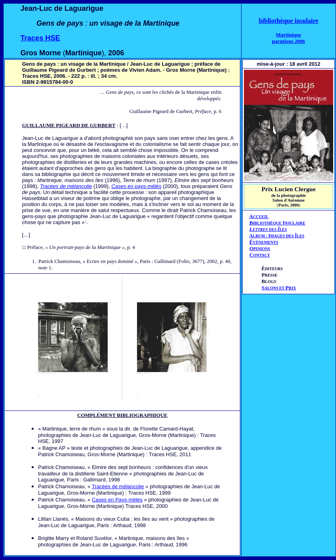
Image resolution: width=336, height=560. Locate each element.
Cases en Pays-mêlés (117, 500)
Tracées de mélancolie (66, 186)
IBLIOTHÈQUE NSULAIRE (279, 223)
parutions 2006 (288, 41)
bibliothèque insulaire (288, 20)
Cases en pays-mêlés (136, 186)
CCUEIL (260, 216)
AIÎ (276, 235)
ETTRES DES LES (270, 229)
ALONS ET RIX (279, 288)
